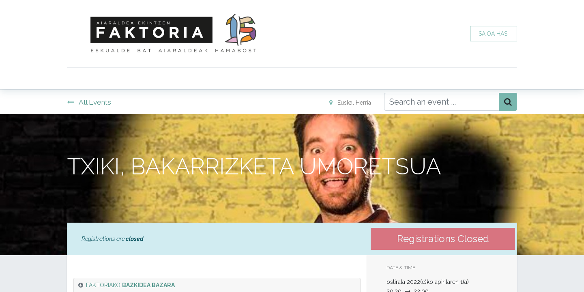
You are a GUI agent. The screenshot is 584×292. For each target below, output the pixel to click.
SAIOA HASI (494, 33)
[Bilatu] (508, 102)
